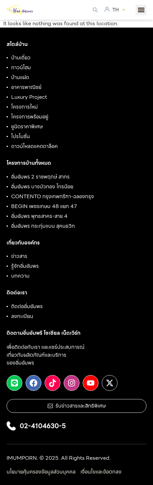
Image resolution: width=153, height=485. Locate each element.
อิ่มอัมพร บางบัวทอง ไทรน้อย (42, 186)
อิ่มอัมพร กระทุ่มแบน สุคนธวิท (43, 226)
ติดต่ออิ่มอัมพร (27, 306)
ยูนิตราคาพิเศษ (27, 126)
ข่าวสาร (19, 256)
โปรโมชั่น (20, 136)
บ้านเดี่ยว (21, 57)
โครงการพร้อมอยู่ (29, 117)
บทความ (20, 276)
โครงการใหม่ (24, 107)
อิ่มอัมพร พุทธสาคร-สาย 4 (39, 216)
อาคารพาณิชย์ (26, 87)
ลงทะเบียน (22, 316)
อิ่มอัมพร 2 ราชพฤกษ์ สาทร (40, 177)
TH (118, 10)
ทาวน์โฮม (21, 67)
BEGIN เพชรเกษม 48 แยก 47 (44, 206)
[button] (141, 10)
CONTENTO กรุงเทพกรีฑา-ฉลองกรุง (52, 196)
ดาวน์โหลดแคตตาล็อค (34, 146)
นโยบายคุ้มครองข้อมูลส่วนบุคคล (41, 472)
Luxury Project (29, 97)
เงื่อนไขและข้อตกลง (100, 472)
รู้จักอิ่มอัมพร (25, 266)
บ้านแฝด (20, 77)
